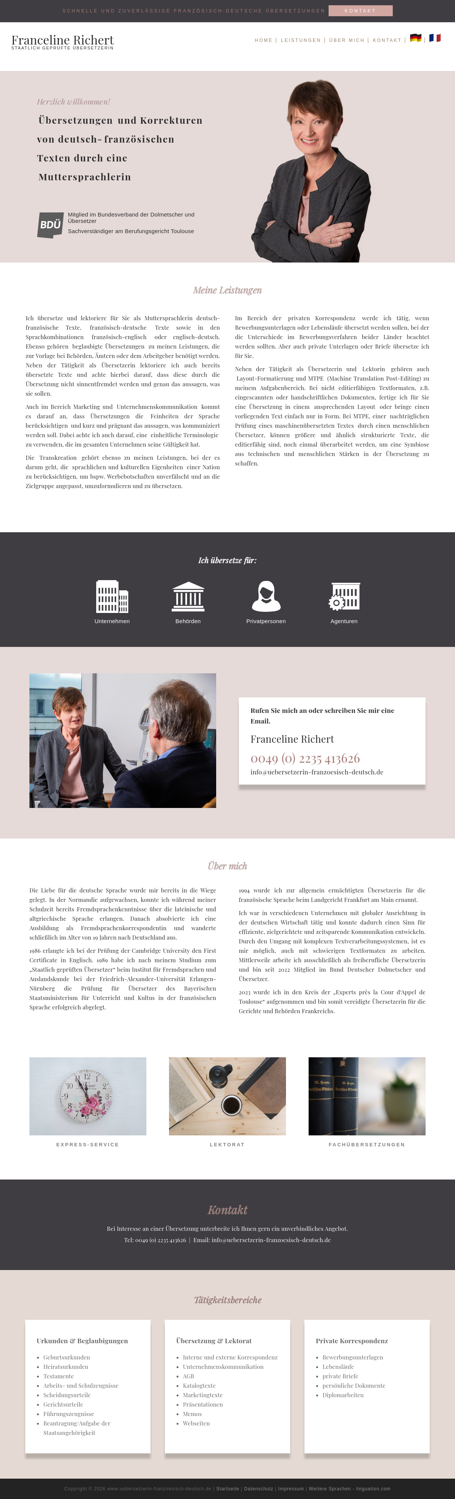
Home (264, 40)
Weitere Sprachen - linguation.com (350, 1488)
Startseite (228, 1488)
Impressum (291, 1488)
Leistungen (301, 40)
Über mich (347, 40)
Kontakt (361, 11)
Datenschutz (259, 1488)
